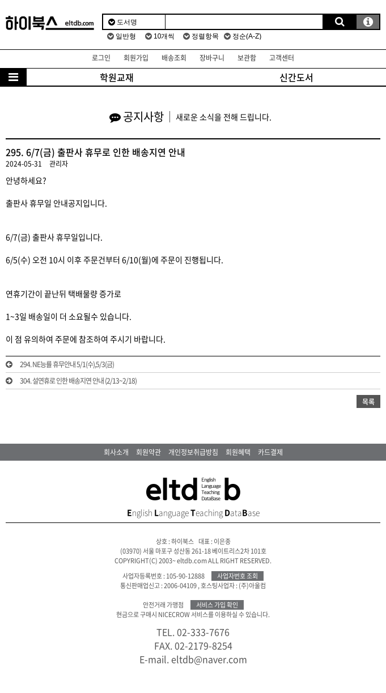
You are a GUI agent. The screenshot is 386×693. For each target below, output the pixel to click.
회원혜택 (238, 452)
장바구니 (212, 58)
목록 (368, 402)
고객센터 (281, 58)
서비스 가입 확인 (217, 605)
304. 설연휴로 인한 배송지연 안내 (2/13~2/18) (78, 381)
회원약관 (148, 452)
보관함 (246, 58)
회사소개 (116, 452)
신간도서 (296, 77)
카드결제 (270, 452)
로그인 (101, 58)
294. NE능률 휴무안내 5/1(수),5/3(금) (67, 364)
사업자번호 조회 (237, 576)
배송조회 (174, 58)
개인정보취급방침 (193, 452)
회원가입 (136, 58)
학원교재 (117, 77)
